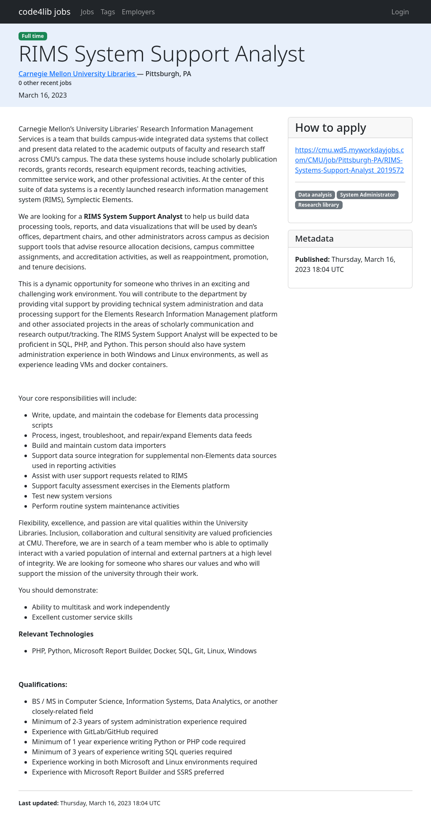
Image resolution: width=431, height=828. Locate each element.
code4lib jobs (45, 11)
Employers (138, 11)
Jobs (87, 11)
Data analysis (315, 194)
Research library (318, 204)
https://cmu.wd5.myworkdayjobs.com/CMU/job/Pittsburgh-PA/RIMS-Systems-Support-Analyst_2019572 (349, 160)
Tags (108, 11)
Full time (33, 36)
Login (400, 11)
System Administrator (367, 194)
